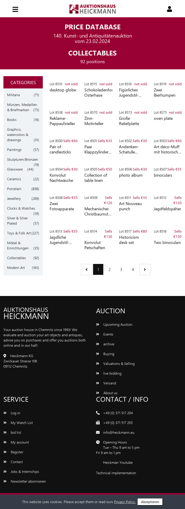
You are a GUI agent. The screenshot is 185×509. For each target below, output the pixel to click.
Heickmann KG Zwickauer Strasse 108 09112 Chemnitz (20, 361)
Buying (105, 353)
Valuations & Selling (115, 363)
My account (16, 442)
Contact (13, 461)
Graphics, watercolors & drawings (17, 134)
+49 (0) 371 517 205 (118, 422)
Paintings (14, 149)
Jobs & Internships (21, 471)
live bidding (109, 373)
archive (105, 343)
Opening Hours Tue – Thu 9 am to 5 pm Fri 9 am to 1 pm (117, 447)
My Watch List (18, 422)
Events (104, 334)
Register (13, 451)
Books (12, 119)
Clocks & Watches (21, 208)
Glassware (15, 169)
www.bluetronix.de (151, 472)
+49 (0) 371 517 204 (118, 412)
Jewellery (14, 198)
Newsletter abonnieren (24, 481)
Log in (11, 412)
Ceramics (14, 178)
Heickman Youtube (118, 462)
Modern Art (16, 267)
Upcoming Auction (114, 324)
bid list (12, 432)
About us (106, 392)
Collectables (16, 257)
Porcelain (14, 188)
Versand (106, 383)
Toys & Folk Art (19, 233)
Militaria (13, 94)
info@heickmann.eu (118, 432)
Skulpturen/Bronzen (22, 159)
